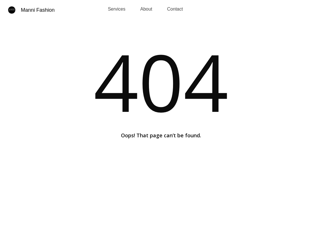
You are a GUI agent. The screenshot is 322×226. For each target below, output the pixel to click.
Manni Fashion (38, 10)
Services (116, 9)
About (146, 9)
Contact (175, 9)
